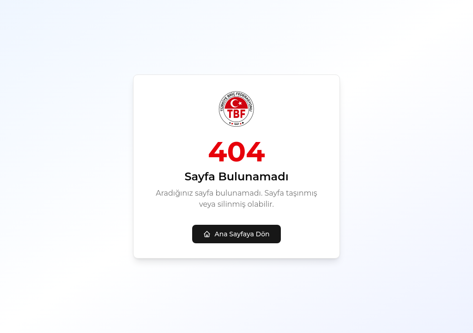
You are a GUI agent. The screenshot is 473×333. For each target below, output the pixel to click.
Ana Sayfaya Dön (236, 234)
